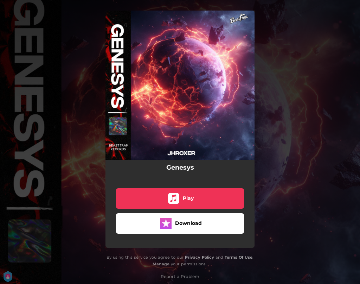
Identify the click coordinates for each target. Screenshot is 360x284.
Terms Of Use (238, 257)
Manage (161, 263)
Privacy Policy (199, 257)
